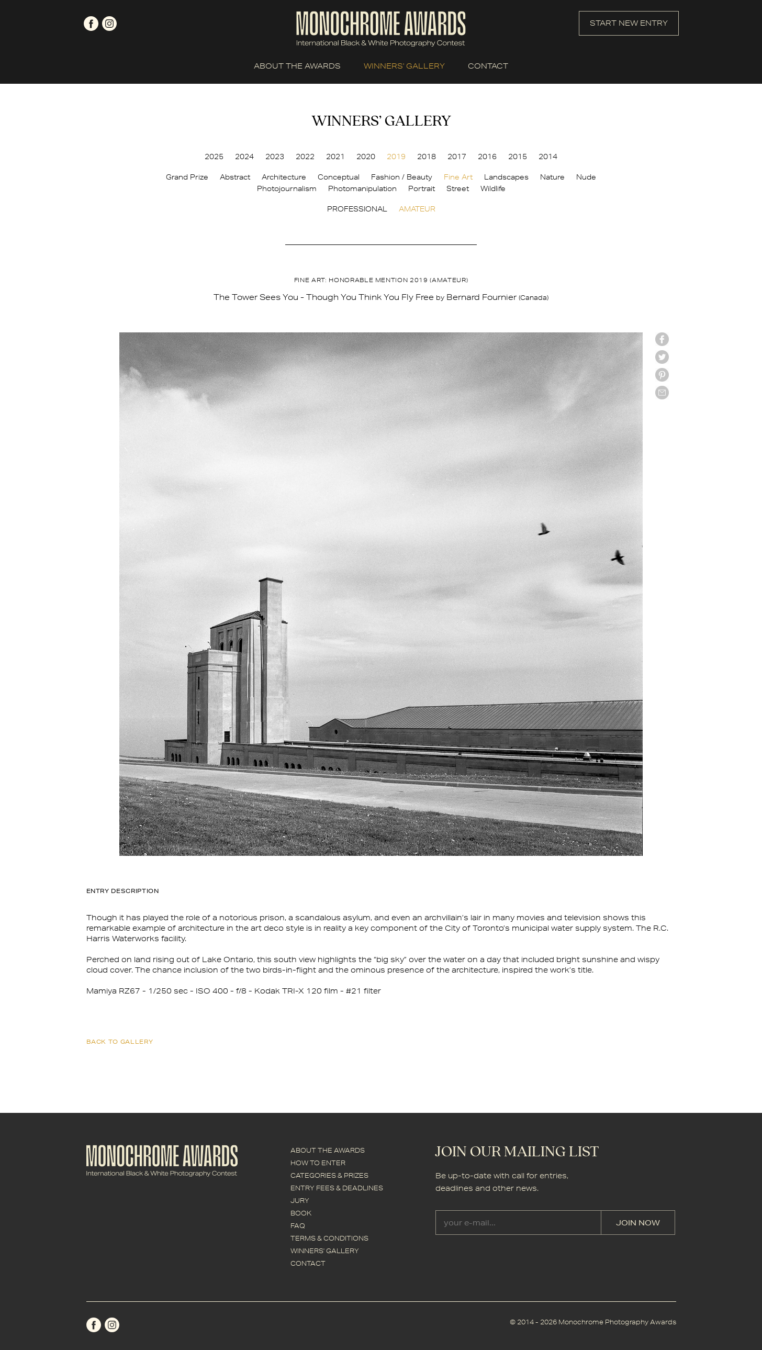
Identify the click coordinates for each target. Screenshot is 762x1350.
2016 (487, 156)
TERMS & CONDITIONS (329, 1238)
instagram (109, 23)
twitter (662, 357)
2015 (517, 156)
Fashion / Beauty (401, 177)
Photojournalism (287, 188)
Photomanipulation (362, 188)
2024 (244, 156)
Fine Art (458, 177)
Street (457, 188)
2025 (214, 156)
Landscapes (506, 177)
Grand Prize (187, 177)
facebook (91, 23)
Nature (552, 177)
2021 (335, 156)
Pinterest (662, 375)
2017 (456, 156)
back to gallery (119, 1041)
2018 (426, 156)
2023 (274, 156)
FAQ (297, 1225)
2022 (305, 156)
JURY (299, 1200)
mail (662, 392)
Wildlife (493, 188)
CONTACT (488, 66)
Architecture (284, 177)
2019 (396, 156)
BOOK (300, 1213)
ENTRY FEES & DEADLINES (336, 1188)
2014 (548, 156)
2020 (365, 156)
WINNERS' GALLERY (404, 66)
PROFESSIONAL (357, 209)
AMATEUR (417, 209)
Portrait (421, 188)
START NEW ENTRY (629, 23)
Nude (586, 177)
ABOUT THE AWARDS (297, 66)
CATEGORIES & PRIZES (329, 1175)
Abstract (235, 177)
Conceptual (339, 177)
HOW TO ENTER (317, 1162)
